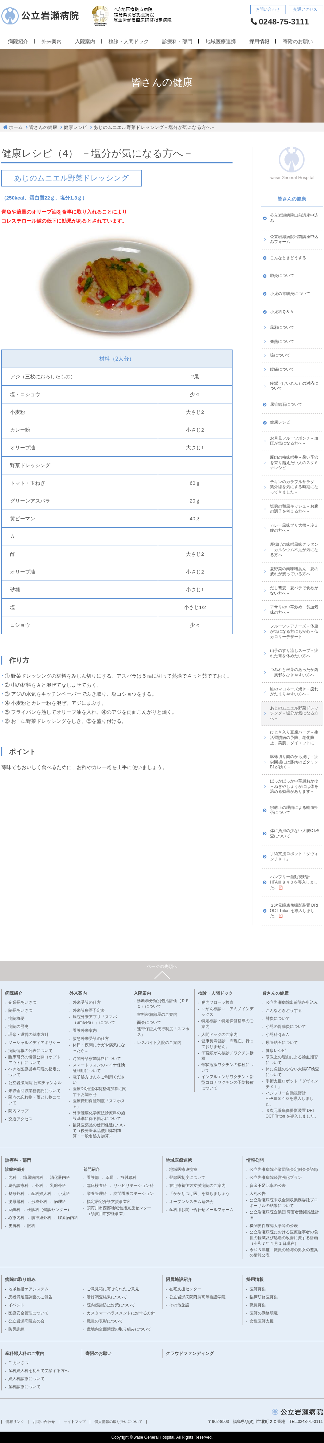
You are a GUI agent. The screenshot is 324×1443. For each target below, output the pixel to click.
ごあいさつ (18, 1362)
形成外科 (39, 1201)
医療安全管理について (28, 1313)
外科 (39, 1185)
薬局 (110, 1177)
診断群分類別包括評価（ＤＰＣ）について (163, 1003)
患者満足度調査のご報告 (30, 1297)
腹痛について (282, 369)
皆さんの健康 (43, 127)
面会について (149, 1022)
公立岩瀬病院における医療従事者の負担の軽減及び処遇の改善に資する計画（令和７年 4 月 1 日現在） (284, 1238)
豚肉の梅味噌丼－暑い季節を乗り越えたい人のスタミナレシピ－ (294, 462)
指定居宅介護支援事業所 (109, 1201)
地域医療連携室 (183, 1169)
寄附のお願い (298, 41)
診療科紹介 (15, 1169)
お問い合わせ (268, 9)
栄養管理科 (97, 1193)
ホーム (16, 127)
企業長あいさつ (22, 1002)
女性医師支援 (262, 1321)
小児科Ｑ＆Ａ (282, 311)
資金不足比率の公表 (268, 1185)
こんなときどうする (288, 257)
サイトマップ (75, 1422)
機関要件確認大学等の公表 (274, 1225)
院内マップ (18, 1111)
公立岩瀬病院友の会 (26, 1321)
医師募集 (258, 1289)
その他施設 (179, 1305)
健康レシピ (75, 127)
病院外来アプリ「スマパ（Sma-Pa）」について (95, 1019)
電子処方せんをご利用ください (99, 1080)
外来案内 (52, 41)
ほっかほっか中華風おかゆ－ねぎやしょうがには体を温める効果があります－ (294, 786)
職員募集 (258, 1305)
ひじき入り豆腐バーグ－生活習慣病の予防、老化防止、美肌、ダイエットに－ (294, 737)
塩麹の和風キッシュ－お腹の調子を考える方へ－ (294, 509)
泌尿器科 (16, 1201)
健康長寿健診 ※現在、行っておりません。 (227, 1044)
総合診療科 (18, 1185)
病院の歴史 (18, 1026)
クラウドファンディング (190, 1353)
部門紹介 (91, 1169)
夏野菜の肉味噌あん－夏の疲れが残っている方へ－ (294, 571)
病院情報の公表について (30, 1050)
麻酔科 (14, 1209)
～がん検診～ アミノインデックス (227, 1011)
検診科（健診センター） (49, 1209)
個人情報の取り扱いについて (118, 1422)
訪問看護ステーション (134, 1193)
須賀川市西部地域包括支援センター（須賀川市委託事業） (119, 1211)
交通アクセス (305, 9)
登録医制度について (187, 1177)
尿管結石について (286, 404)
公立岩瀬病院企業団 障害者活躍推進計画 (284, 1215)
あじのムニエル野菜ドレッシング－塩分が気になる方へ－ (154, 127)
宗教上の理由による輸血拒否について (294, 810)
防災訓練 (16, 1329)
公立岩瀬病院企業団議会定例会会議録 (284, 1169)
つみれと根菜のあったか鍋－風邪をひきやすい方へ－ (294, 672)
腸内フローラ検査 (217, 1002)
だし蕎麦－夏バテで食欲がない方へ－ (294, 591)
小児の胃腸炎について (290, 293)
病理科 (60, 1201)
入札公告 (258, 1193)
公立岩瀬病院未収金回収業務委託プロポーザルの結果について (284, 1203)
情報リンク (15, 1422)
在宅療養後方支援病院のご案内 (197, 1185)
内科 (12, 1177)
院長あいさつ (20, 1010)
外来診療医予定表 (89, 1010)
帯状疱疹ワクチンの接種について (227, 1067)
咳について (280, 355)
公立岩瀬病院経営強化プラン (276, 1177)
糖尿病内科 (33, 1177)
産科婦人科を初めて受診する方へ (38, 1370)
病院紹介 (18, 41)
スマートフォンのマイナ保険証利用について (99, 1068)
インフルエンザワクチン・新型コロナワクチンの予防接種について (227, 1082)
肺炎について (282, 275)
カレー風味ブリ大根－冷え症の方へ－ (294, 528)
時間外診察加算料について (97, 1058)
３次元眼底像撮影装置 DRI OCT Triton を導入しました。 (294, 910)
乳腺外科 (58, 1185)
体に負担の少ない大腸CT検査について (295, 833)
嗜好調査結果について (107, 1297)
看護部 (93, 1177)
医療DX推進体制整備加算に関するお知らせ (100, 1091)
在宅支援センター (185, 1289)
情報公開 (255, 1160)
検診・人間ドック (129, 41)
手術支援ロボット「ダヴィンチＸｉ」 (294, 856)
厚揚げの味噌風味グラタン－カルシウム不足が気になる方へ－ (294, 549)
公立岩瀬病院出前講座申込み (294, 218)
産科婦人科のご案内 (24, 1353)
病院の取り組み (20, 1279)
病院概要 (16, 1018)
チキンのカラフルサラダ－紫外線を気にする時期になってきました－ (294, 487)
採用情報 (259, 41)
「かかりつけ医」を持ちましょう (199, 1193)
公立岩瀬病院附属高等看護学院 (197, 1297)
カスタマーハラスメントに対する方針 (121, 1313)
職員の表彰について (105, 1321)
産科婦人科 (41, 1193)
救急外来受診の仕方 (91, 1038)
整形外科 (16, 1193)
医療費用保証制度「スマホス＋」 (99, 1103)
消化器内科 (60, 1177)
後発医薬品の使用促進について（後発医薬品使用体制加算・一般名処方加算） (99, 1131)
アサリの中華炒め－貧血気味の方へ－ (294, 610)
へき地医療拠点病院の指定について (34, 1072)
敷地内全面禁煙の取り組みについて (119, 1329)
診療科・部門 (177, 41)
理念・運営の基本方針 (28, 1034)
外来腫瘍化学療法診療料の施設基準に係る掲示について (99, 1116)
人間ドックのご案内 (219, 1034)
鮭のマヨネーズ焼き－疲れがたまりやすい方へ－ (294, 692)
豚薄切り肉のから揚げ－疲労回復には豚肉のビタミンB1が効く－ (294, 761)
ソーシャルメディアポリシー (34, 1042)
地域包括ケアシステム (28, 1289)
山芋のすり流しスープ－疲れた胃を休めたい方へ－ (294, 653)
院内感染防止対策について (111, 1305)
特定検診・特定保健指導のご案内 (227, 1023)
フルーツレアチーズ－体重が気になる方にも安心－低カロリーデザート (294, 631)
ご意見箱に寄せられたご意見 (113, 1289)
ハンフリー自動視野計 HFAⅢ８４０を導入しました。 (294, 882)
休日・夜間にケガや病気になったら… (99, 1048)
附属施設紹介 (179, 1279)
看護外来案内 (85, 1030)
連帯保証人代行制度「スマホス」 (163, 1032)
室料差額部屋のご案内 (157, 1014)
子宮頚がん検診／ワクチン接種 (227, 1056)
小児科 (64, 1193)
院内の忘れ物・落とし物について (34, 1100)
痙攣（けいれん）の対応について (294, 386)
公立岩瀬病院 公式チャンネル (35, 1082)
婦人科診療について (26, 1378)
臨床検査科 (97, 1185)
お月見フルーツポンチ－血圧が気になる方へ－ (294, 441)
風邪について (282, 327)
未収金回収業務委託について (34, 1090)
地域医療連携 (221, 41)
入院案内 (85, 41)
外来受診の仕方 (87, 1002)
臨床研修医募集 (264, 1297)
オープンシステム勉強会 (191, 1201)
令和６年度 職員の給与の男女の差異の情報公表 (284, 1252)
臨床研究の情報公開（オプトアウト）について (34, 1060)
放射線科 (128, 1177)
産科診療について (24, 1386)
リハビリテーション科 (134, 1185)
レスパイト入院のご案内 (159, 1042)
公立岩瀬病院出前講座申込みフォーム (294, 239)
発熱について (282, 341)
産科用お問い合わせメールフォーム (201, 1209)
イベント (16, 1305)
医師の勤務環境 (264, 1313)
